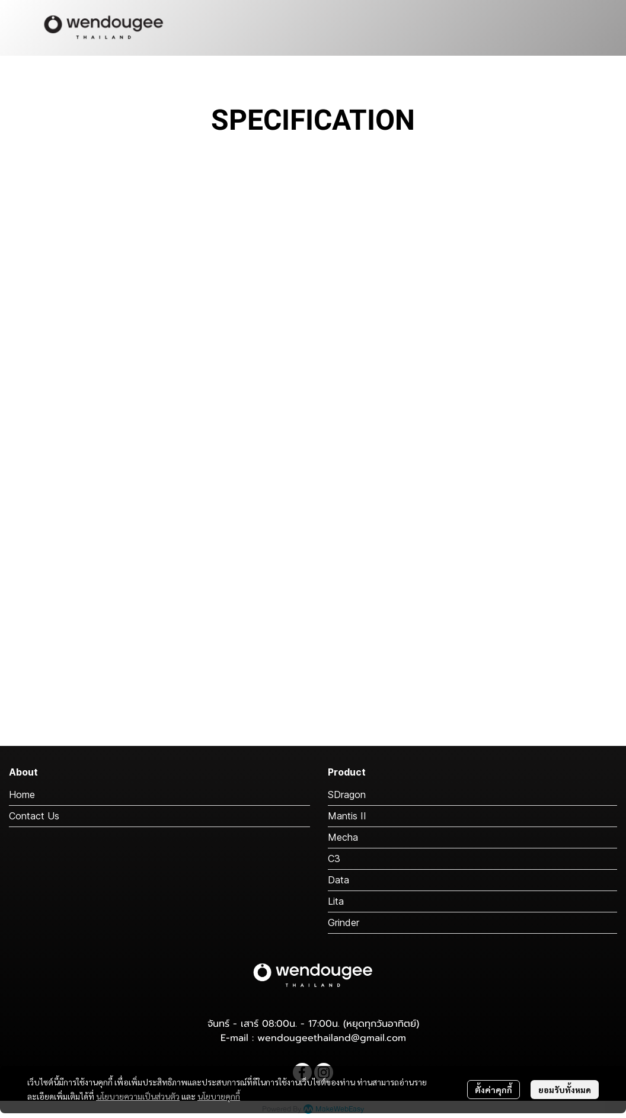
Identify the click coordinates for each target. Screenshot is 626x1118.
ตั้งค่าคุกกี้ (493, 1089)
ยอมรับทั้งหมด (564, 1089)
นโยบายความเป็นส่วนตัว (138, 1096)
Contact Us (34, 816)
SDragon (347, 794)
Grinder (343, 922)
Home (22, 794)
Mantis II (347, 816)
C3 (334, 858)
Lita (336, 901)
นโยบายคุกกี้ (218, 1096)
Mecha (343, 837)
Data (338, 880)
